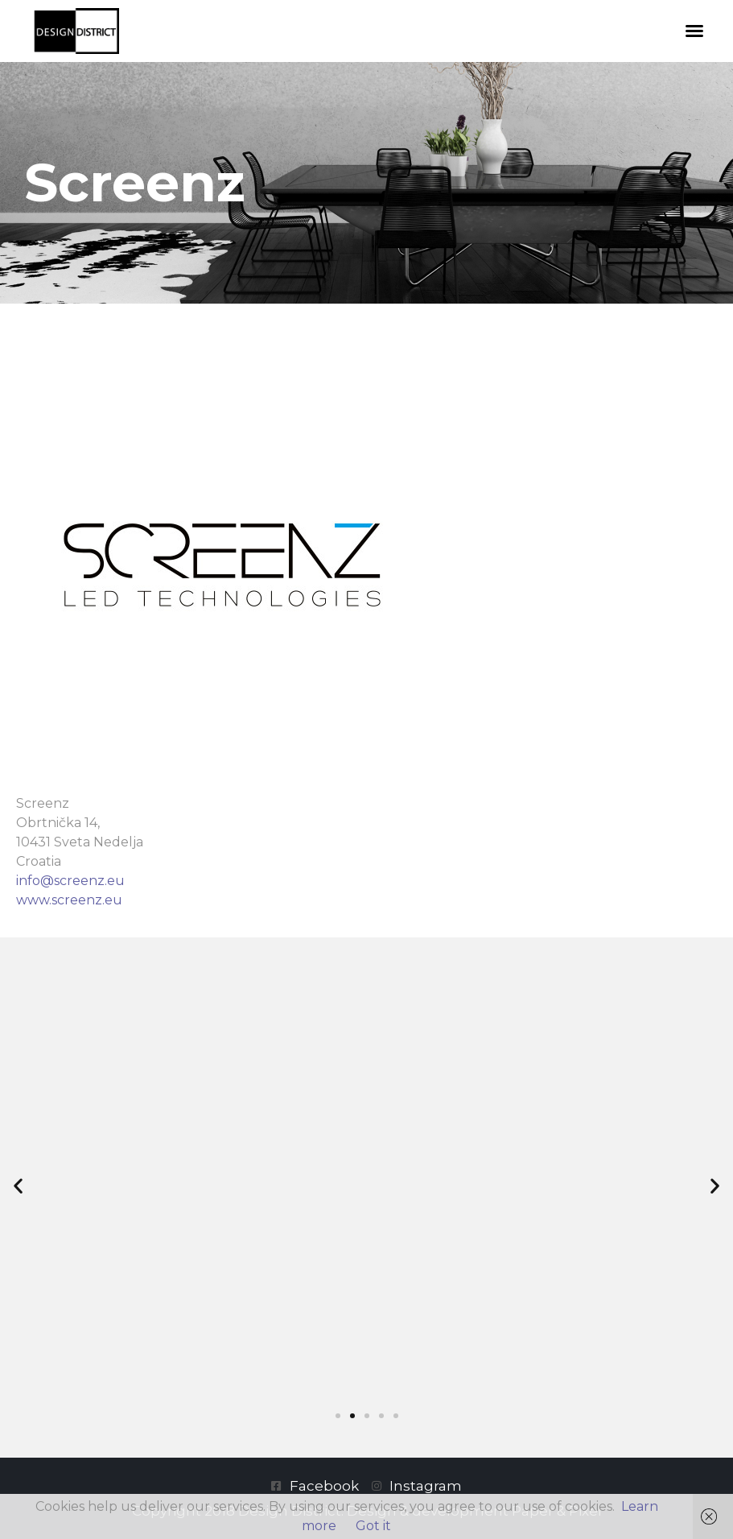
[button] (694, 30)
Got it (373, 1525)
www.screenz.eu (69, 900)
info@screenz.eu (70, 880)
